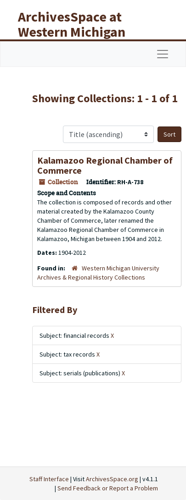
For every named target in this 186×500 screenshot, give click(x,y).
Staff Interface (49, 479)
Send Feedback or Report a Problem (107, 488)
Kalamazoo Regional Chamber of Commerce (105, 165)
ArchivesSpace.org (112, 479)
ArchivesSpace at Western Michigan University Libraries (78, 31)
